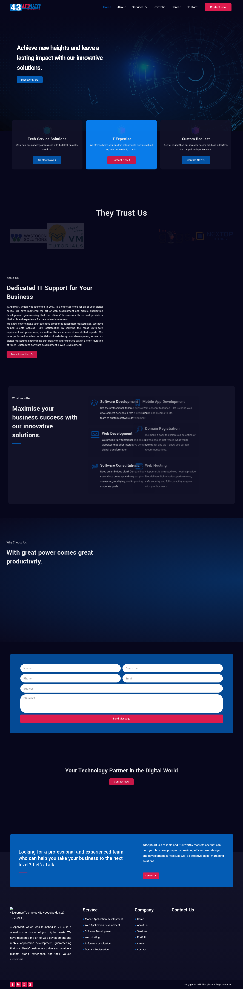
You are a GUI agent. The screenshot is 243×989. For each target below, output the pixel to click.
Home (107, 7)
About (121, 7)
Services (139, 7)
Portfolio (159, 7)
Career (176, 7)
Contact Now (47, 209)
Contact (192, 7)
